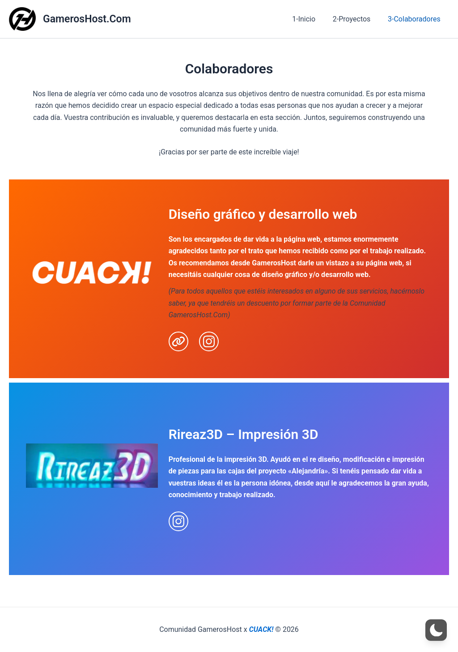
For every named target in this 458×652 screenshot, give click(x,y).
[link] (178, 341)
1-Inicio (311, 19)
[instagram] (209, 341)
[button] (436, 630)
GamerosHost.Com (87, 19)
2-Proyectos (356, 19)
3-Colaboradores (415, 19)
